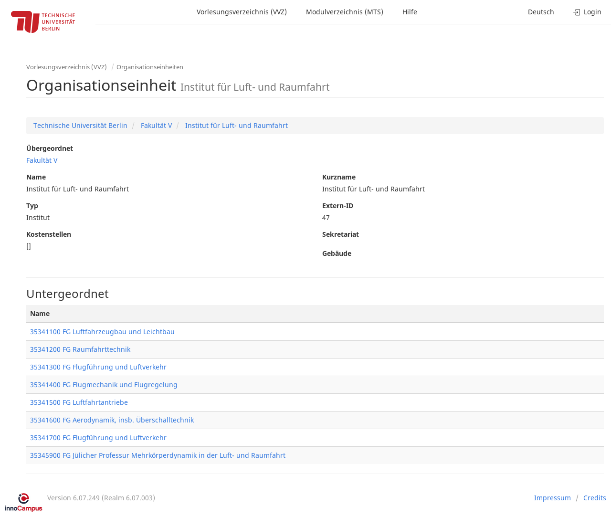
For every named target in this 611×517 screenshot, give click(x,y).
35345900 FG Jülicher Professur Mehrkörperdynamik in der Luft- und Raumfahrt (157, 455)
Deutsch (541, 11)
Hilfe (409, 11)
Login (587, 11)
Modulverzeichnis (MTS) (344, 11)
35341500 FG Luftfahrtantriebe (79, 402)
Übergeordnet (49, 148)
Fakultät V (155, 125)
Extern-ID (337, 205)
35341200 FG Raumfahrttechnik (80, 349)
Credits (594, 497)
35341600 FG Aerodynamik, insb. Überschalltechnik (112, 419)
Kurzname (339, 176)
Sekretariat (340, 234)
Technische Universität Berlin (80, 125)
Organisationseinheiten (149, 67)
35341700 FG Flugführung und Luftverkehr (98, 437)
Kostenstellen (48, 234)
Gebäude (336, 253)
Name (36, 176)
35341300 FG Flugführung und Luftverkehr (98, 366)
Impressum (552, 497)
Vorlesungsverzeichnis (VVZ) (242, 11)
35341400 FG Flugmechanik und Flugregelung (104, 384)
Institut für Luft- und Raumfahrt (235, 125)
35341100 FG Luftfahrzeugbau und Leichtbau (102, 331)
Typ (32, 205)
